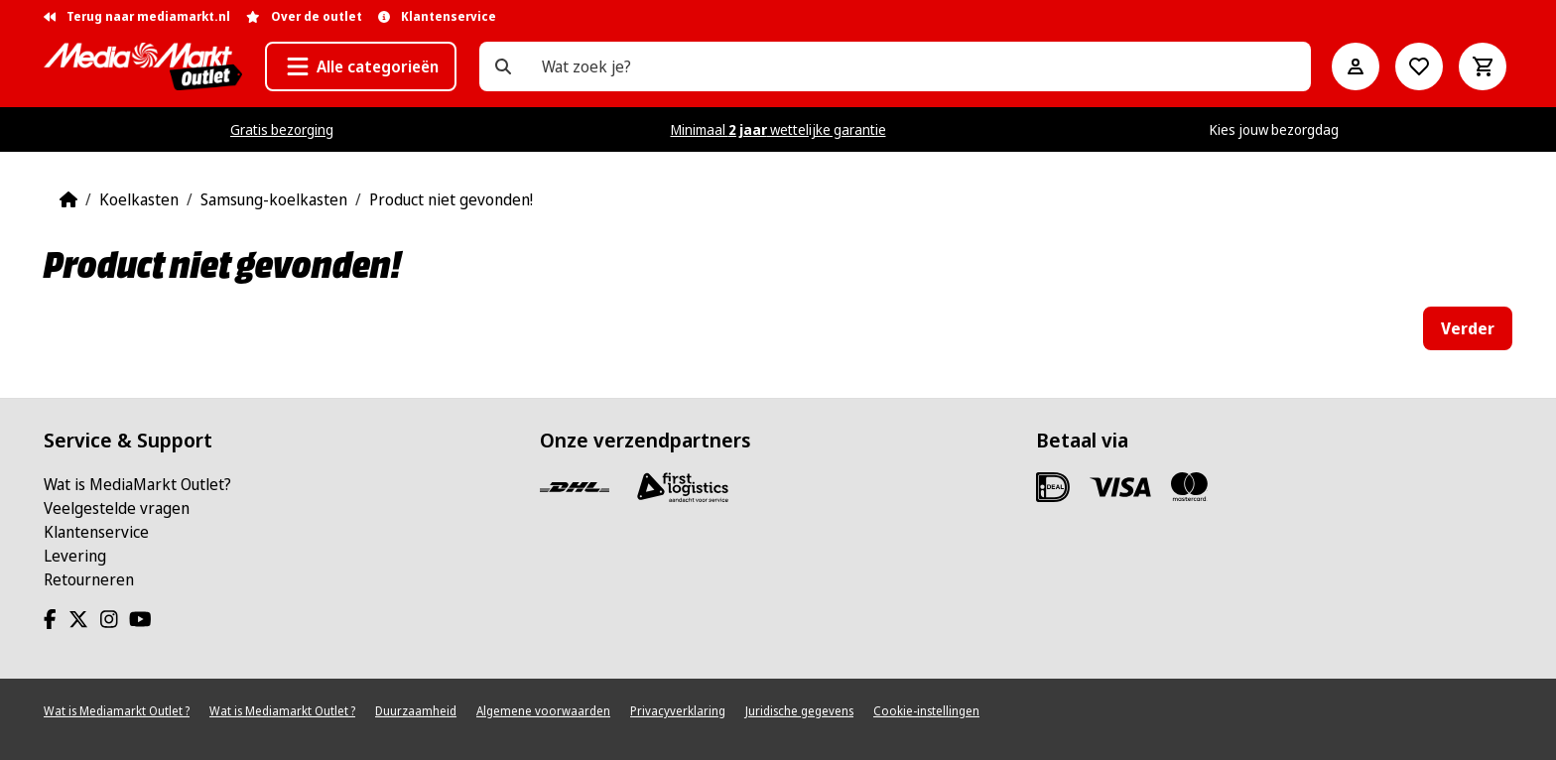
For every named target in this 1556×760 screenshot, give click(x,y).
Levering (75, 556)
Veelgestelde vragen (117, 508)
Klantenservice (96, 532)
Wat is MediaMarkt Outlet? (137, 484)
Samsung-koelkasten (273, 199)
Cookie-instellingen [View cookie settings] (926, 710)
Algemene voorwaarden (543, 710)
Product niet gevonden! (451, 199)
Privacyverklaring (677, 710)
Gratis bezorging (281, 129)
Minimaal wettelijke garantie (778, 129)
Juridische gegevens (799, 710)
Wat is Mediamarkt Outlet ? (117, 710)
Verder (1467, 328)
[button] (360, 66)
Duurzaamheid (415, 710)
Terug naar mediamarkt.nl (137, 16)
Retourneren (89, 579)
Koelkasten (139, 199)
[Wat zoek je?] (503, 66)
